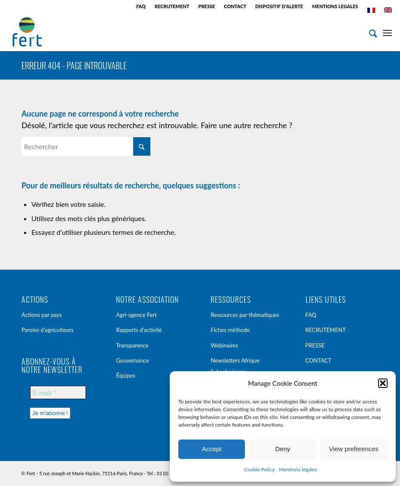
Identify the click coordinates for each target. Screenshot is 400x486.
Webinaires (224, 345)
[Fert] (27, 31)
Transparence (132, 345)
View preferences (354, 448)
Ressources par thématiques (245, 314)
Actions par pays (41, 314)
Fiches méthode (230, 329)
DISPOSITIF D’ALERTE (279, 6)
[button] (383, 383)
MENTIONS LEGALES (335, 6)
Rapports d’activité (139, 329)
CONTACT (235, 6)
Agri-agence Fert (136, 314)
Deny (282, 448)
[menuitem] (141, 6)
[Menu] (387, 31)
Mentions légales (298, 469)
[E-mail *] (58, 392)
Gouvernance (132, 360)
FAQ (141, 6)
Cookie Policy (259, 469)
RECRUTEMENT (172, 6)
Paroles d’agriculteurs (47, 329)
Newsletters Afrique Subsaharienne (235, 366)
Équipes (125, 375)
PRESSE (206, 6)
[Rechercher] (368, 31)
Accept (212, 448)
